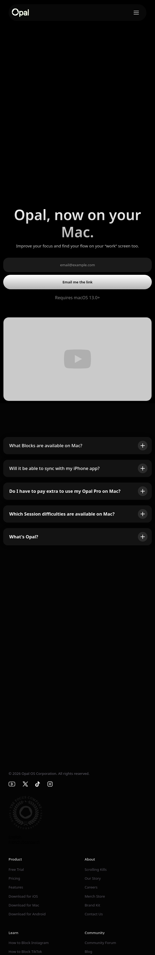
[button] (136, 12)
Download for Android (27, 914)
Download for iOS (23, 896)
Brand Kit (92, 905)
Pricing (14, 878)
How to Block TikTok (25, 951)
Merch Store (95, 896)
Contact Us (94, 914)
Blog (88, 951)
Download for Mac (24, 905)
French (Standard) (24, 842)
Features (16, 887)
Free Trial (16, 869)
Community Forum (100, 942)
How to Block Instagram (29, 942)
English (15, 836)
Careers (91, 887)
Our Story (93, 878)
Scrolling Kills (96, 869)
